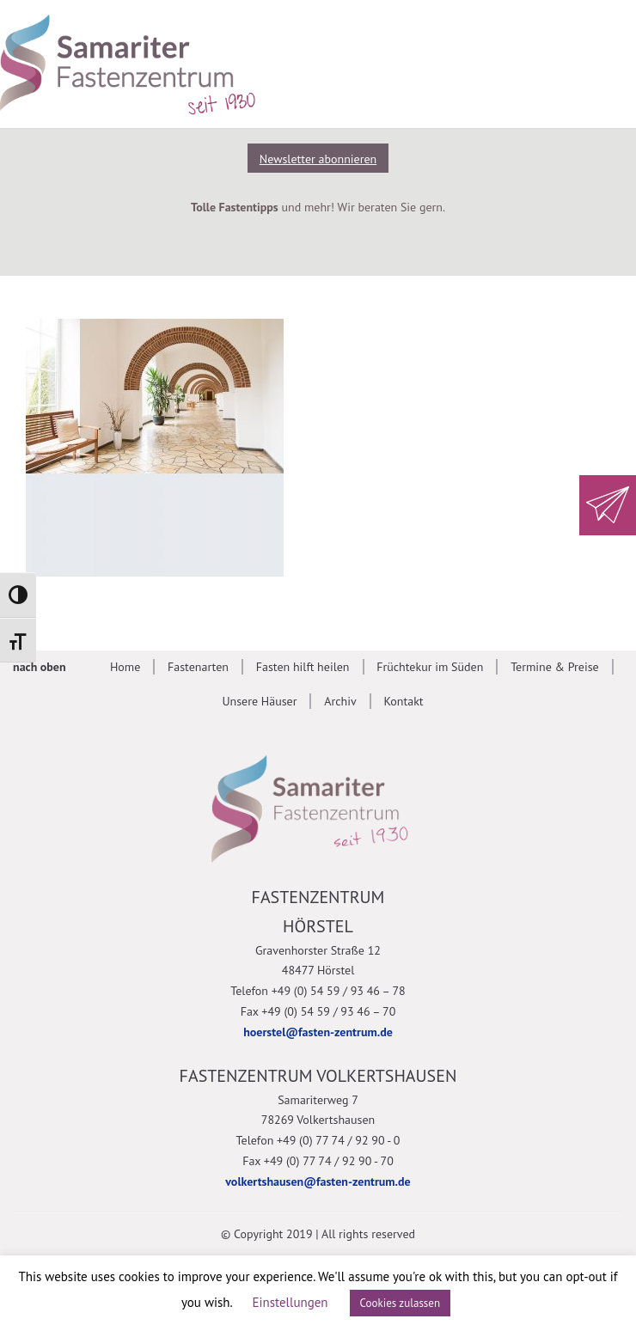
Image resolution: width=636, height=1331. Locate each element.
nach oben (39, 667)
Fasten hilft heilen (303, 667)
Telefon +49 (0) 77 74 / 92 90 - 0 (318, 1140)
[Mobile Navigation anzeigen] (597, 62)
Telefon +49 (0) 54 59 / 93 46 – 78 (317, 990)
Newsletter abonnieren (318, 159)
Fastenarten (198, 667)
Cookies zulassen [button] (400, 1303)
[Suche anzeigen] (520, 62)
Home (125, 667)
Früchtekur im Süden (429, 667)
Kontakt (403, 701)
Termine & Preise (555, 667)
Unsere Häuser (259, 701)
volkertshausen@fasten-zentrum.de (317, 1181)
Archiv (340, 701)
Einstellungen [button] (290, 1302)
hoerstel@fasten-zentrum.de (318, 1032)
